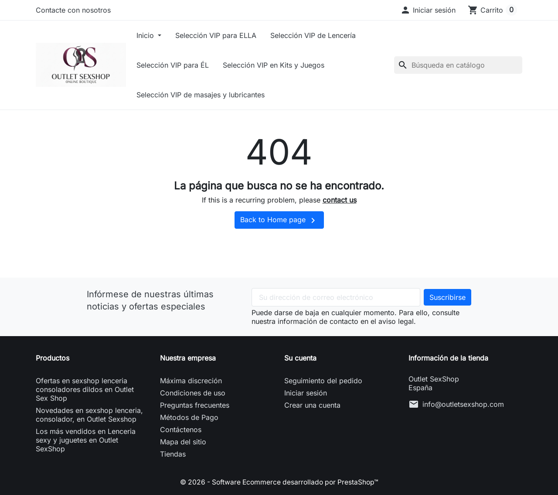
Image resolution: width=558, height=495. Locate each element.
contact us (340, 200)
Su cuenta (300, 358)
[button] (428, 10)
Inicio (158, 35)
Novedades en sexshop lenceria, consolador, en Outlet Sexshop (89, 414)
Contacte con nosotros (73, 10)
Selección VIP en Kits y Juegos (285, 65)
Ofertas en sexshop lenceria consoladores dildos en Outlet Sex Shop (85, 389)
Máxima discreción (191, 380)
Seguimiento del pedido (323, 380)
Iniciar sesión (305, 392)
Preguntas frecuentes (194, 405)
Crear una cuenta (312, 405)
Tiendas (173, 454)
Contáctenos (180, 429)
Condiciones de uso (192, 392)
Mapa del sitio (183, 441)
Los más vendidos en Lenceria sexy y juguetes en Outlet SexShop (86, 440)
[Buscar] (458, 65)
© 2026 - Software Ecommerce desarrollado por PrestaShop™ (279, 482)
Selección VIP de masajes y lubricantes (212, 94)
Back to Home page (279, 220)
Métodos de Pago (189, 417)
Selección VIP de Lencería (324, 35)
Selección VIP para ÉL (184, 65)
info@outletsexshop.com (463, 404)
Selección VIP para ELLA (227, 35)
